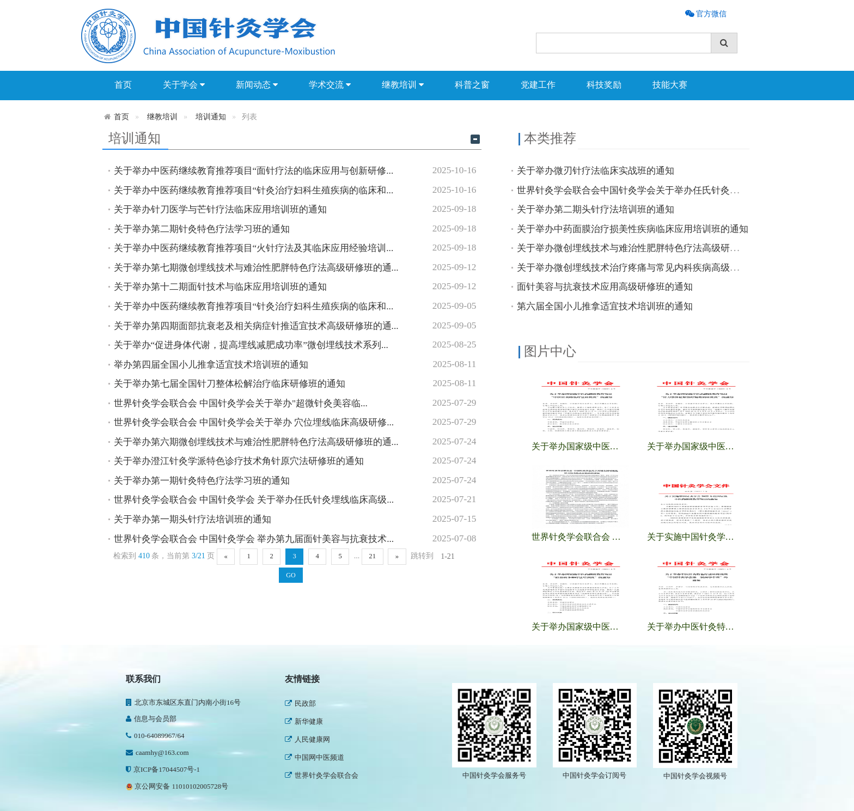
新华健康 (304, 721)
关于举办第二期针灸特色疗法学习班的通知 (202, 229)
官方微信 (710, 13)
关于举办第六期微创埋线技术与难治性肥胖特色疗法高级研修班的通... (256, 442)
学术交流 (330, 85)
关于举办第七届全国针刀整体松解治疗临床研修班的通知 (229, 384)
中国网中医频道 (314, 757)
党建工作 (538, 84)
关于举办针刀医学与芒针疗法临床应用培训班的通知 (220, 209)
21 (372, 556)
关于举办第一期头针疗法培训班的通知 (192, 519)
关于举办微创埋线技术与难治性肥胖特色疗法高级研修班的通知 (646, 248)
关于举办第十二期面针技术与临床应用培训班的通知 (220, 287)
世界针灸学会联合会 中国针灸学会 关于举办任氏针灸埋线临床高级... (254, 500)
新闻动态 (257, 85)
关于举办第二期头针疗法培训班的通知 (595, 209)
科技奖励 (604, 84)
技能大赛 (669, 84)
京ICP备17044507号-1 (163, 769)
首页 (123, 84)
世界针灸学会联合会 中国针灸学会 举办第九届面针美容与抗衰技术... (254, 539)
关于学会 (184, 85)
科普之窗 (472, 84)
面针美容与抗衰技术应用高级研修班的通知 (605, 287)
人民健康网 (307, 739)
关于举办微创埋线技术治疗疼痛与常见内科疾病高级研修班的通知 (651, 268)
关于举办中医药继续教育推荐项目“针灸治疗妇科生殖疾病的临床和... (254, 190)
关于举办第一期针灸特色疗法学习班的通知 (202, 480)
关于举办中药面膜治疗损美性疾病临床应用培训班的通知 (632, 229)
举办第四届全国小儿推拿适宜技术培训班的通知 (211, 364)
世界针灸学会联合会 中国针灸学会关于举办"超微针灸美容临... (241, 403)
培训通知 (211, 117)
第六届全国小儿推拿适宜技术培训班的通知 (605, 306)
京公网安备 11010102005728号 (177, 786)
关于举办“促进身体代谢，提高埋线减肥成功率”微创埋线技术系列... (251, 345)
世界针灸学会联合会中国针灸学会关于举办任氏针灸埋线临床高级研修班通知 (674, 190)
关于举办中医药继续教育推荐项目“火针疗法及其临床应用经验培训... (254, 248)
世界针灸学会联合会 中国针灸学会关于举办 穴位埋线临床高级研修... (254, 422)
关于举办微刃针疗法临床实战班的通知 (595, 171)
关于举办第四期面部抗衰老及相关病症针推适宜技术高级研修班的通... (256, 326)
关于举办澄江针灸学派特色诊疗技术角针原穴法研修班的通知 (239, 461)
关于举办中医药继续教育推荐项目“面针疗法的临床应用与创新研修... (254, 171)
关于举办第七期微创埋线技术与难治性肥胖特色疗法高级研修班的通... (256, 268)
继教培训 (403, 85)
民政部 (300, 703)
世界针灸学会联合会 (321, 775)
